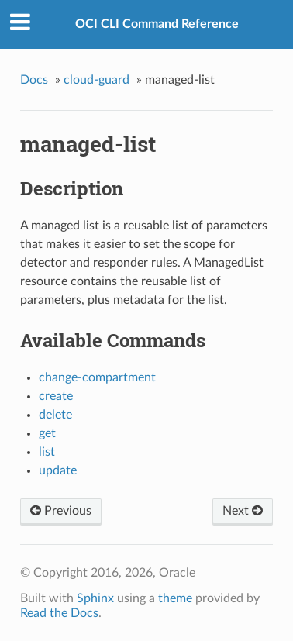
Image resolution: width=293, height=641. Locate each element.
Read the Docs (59, 613)
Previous (60, 511)
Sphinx (95, 598)
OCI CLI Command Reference (157, 24)
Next (242, 511)
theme (175, 598)
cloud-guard (96, 80)
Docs (34, 80)
